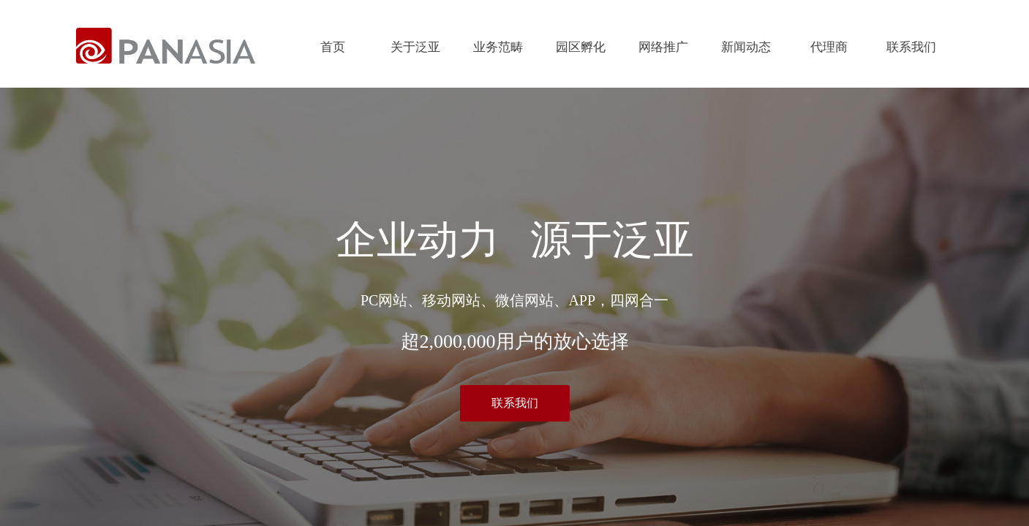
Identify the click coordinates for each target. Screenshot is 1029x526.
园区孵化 (581, 47)
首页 (332, 47)
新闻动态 (746, 47)
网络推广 (663, 47)
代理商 (829, 47)
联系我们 (911, 47)
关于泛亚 (415, 47)
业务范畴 (498, 47)
